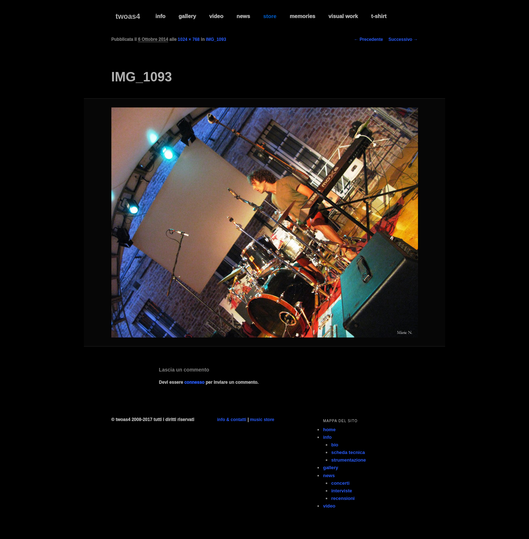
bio (334, 444)
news (243, 16)
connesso (194, 382)
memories (302, 16)
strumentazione (348, 460)
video (216, 16)
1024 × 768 (189, 39)
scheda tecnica (348, 452)
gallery (187, 16)
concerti (340, 483)
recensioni (343, 498)
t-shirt (379, 16)
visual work (343, 16)
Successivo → (403, 39)
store (270, 16)
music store (262, 419)
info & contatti (231, 419)
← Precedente (368, 39)
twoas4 (128, 16)
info (160, 16)
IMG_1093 (216, 39)
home (329, 429)
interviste (341, 490)
